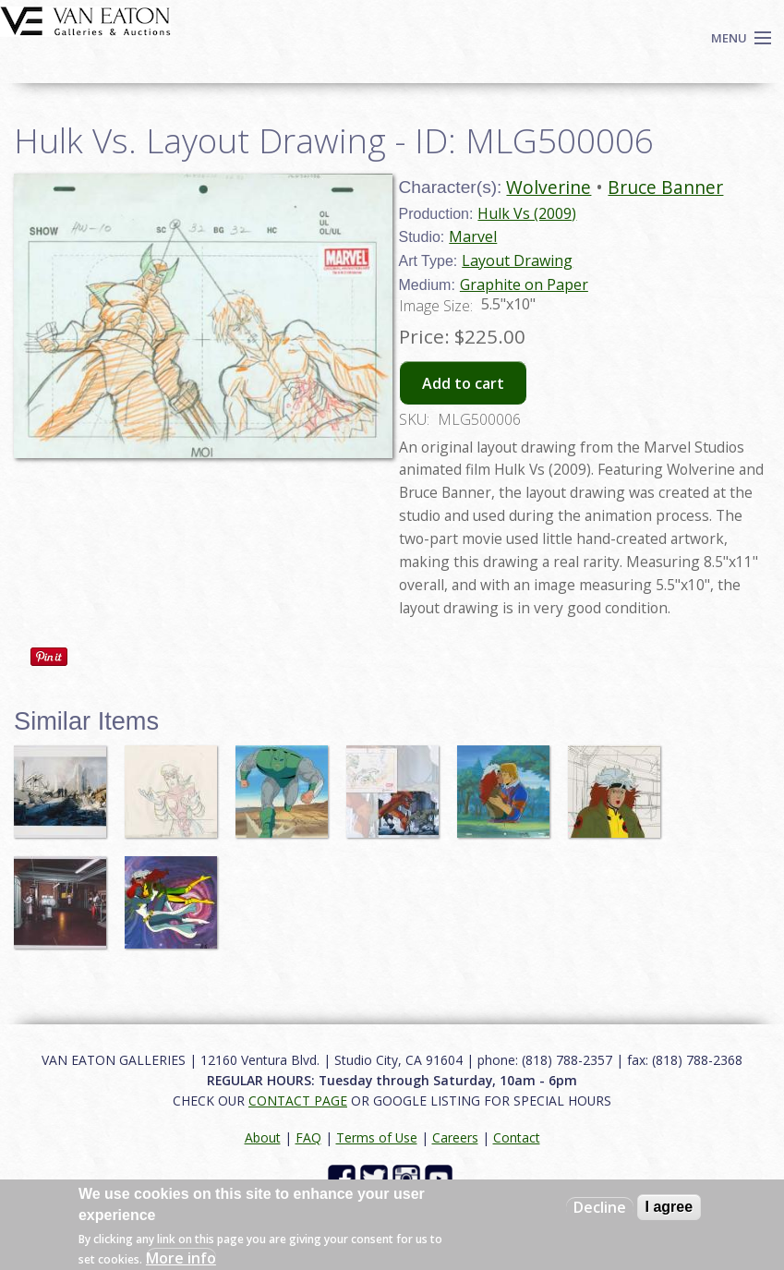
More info (181, 1258)
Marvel (473, 236)
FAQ (308, 1137)
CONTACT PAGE (297, 1100)
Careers (455, 1137)
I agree (669, 1207)
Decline (599, 1207)
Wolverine (548, 187)
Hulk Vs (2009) (526, 213)
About (263, 1137)
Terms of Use (376, 1137)
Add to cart (463, 383)
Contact (516, 1137)
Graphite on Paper (524, 284)
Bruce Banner (665, 187)
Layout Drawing (517, 260)
